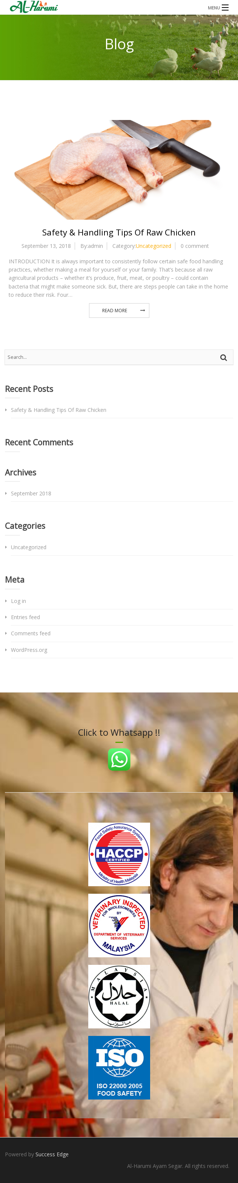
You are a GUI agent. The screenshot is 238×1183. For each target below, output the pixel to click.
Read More (114, 310)
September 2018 (31, 493)
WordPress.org (29, 649)
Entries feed (25, 617)
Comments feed (31, 633)
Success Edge (52, 1154)
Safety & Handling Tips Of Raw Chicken (119, 232)
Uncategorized (153, 245)
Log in (18, 600)
